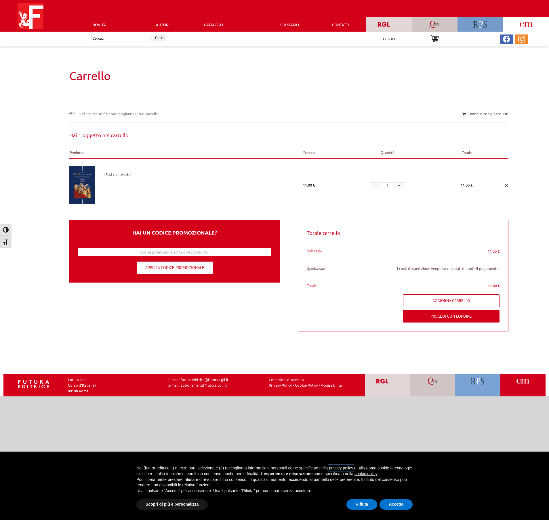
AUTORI (162, 24)
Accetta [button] (396, 504)
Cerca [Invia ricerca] (160, 37)
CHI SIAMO (289, 24)
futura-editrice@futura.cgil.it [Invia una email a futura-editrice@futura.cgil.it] (204, 379)
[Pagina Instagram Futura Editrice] (521, 38)
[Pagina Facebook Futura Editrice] (506, 38)
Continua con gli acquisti (488, 113)
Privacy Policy (280, 385)
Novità (99, 24)
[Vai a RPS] (477, 385)
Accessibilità (331, 385)
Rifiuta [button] (362, 504)
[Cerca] (121, 38)
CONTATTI (340, 24)
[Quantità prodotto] (387, 185)
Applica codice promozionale (174, 267)
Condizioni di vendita (286, 379)
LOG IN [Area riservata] (389, 38)
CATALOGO (213, 24)
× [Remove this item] (506, 185)
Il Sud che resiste (116, 174)
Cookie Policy (306, 385)
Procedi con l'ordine (451, 316)
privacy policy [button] (341, 468)
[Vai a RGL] (387, 385)
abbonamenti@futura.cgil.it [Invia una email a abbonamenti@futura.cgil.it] (203, 385)
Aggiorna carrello (451, 300)
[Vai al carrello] (434, 38)
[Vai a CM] (523, 385)
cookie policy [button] (365, 473)
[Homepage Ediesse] (33, 383)
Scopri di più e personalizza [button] (172, 504)
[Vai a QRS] (432, 385)
